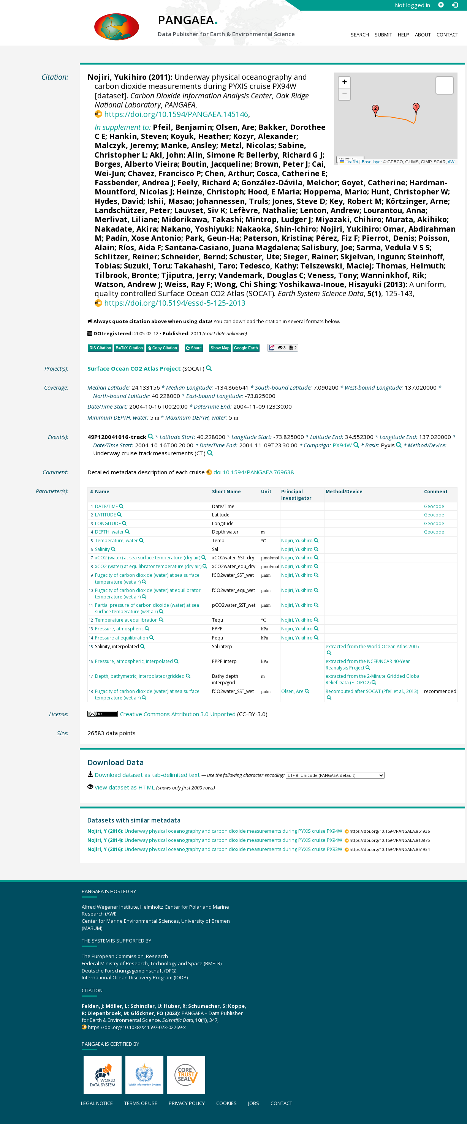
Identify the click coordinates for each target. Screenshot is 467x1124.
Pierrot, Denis (388, 238)
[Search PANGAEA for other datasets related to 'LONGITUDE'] (124, 523)
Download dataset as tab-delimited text (147, 774)
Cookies (226, 1103)
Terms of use (140, 1103)
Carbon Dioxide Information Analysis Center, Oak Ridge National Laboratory (202, 100)
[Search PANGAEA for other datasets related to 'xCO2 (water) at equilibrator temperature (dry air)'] (205, 566)
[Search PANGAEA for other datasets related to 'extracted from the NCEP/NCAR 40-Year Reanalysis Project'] (368, 667)
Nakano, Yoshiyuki (196, 229)
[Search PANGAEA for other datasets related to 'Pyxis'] (399, 445)
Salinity (102, 549)
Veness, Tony (332, 275)
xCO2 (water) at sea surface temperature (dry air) (147, 557)
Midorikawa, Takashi (201, 219)
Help (403, 34)
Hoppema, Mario (335, 191)
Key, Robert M (355, 201)
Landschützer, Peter (132, 210)
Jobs (253, 1103)
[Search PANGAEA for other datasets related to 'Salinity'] (113, 549)
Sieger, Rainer (310, 256)
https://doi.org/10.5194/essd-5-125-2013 (174, 303)
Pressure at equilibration (121, 638)
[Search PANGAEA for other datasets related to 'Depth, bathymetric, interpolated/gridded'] (188, 676)
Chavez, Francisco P (164, 173)
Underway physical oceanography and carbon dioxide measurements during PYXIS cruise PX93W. (215, 849)
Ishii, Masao (170, 201)
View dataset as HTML (125, 787)
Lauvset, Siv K (199, 210)
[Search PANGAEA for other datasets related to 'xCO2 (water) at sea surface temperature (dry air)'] (203, 557)
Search (360, 34)
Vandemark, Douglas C (261, 275)
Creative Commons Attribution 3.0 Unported (178, 714)
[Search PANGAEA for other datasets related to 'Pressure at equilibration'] (151, 637)
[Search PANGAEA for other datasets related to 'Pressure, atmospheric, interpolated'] (176, 661)
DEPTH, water (109, 532)
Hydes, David (119, 201)
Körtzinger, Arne (417, 201)
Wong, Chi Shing (244, 284)
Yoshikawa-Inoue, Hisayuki (330, 284)
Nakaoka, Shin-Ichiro (276, 229)
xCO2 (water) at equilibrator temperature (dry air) (148, 566)
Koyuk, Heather (200, 136)
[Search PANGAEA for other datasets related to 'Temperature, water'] (141, 540)
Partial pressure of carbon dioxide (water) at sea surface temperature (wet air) (147, 608)
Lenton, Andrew (329, 210)
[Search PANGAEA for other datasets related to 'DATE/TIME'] (121, 506)
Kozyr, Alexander (264, 136)
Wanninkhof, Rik (392, 275)
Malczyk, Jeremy (126, 145)
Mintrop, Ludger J (278, 219)
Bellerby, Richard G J (284, 155)
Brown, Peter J (281, 164)
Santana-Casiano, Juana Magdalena (231, 247)
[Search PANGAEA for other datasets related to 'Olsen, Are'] (307, 691)
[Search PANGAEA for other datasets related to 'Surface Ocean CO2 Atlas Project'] (209, 368)
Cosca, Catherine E (291, 173)
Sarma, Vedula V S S (393, 247)
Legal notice (97, 1103)
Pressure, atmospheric (119, 628)
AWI (452, 161)
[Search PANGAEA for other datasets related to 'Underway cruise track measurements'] (210, 453)
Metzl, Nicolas (247, 145)
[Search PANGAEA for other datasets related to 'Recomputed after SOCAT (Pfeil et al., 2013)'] (329, 697)
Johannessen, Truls (232, 201)
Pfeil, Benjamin (182, 127)
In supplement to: (123, 127)
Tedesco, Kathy (267, 265)
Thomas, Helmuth (410, 265)
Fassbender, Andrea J (134, 182)
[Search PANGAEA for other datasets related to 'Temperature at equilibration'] (161, 619)
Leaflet (349, 161)
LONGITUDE (108, 523)
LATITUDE (105, 514)
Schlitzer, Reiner (126, 256)
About (423, 34)
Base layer (372, 161)
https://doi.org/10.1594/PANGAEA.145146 (176, 114)
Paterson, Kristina (277, 238)
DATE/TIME (106, 506)
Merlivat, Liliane (126, 219)
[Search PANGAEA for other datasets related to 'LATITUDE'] (119, 514)
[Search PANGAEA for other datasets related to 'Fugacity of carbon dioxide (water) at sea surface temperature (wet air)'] (144, 581)
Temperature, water (116, 540)
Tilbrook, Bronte (126, 275)
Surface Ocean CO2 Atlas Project (134, 368)
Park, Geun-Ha (212, 238)
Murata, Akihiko (416, 219)
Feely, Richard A (207, 182)
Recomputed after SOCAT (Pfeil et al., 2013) (372, 691)
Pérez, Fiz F (337, 238)
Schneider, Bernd (193, 256)
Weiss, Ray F (188, 284)
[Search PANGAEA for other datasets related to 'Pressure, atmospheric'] (147, 628)
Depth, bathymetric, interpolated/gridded (140, 676)
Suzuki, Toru (147, 265)
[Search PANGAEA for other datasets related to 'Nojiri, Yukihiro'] (316, 540)
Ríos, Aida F (139, 247)
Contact (447, 34)
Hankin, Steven (138, 136)
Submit (383, 34)
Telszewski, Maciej (336, 265)
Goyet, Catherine (373, 182)
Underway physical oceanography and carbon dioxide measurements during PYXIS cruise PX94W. (215, 831)
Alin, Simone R (214, 155)
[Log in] (454, 4)
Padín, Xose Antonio (143, 238)
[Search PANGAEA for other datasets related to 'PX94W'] (356, 445)
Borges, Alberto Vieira (136, 164)
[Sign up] (441, 4)
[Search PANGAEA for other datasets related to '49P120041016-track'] (151, 437)
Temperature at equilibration (126, 620)
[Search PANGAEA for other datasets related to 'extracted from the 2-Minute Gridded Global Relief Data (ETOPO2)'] (374, 682)
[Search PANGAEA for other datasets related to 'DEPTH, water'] (127, 531)
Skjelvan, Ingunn (372, 256)
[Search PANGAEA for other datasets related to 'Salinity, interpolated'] (142, 646)
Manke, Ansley (188, 145)
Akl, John (167, 155)
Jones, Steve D (298, 201)
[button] (416, 109)
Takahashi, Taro (205, 265)
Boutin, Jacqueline (216, 164)
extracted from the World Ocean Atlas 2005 (372, 646)
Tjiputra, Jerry (188, 275)
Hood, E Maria (274, 191)
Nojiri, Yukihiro (117, 77)
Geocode (434, 506)
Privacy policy (187, 1103)
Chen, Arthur (229, 173)
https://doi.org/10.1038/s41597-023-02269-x (137, 1027)
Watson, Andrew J (128, 284)
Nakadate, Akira (126, 229)
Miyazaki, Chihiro (348, 219)
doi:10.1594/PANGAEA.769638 (254, 472)
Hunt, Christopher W (409, 191)
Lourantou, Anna (394, 210)
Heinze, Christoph (210, 191)
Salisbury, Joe (327, 247)
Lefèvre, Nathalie (262, 210)
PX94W (342, 445)
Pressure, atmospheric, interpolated (134, 661)
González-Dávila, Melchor (289, 182)
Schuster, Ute (254, 256)
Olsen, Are (235, 127)
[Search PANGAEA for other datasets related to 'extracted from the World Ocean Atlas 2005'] (329, 652)
